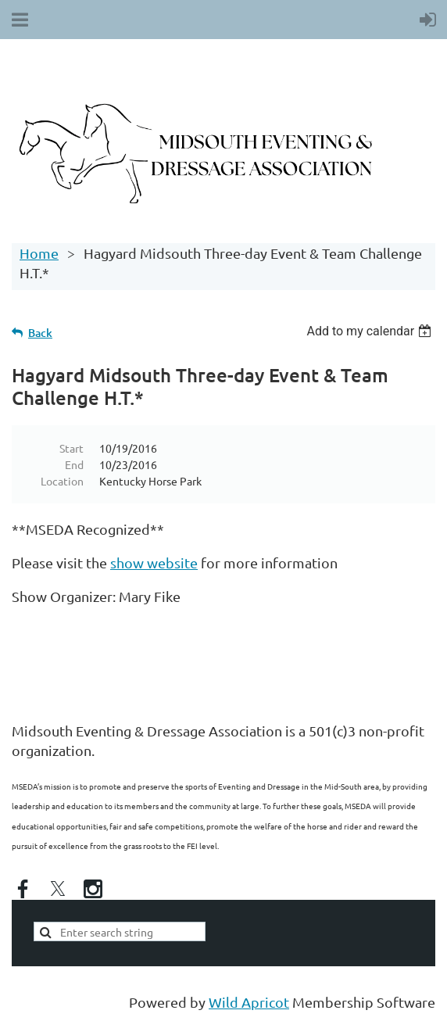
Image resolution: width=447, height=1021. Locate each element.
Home (39, 253)
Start (71, 448)
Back (40, 332)
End (74, 464)
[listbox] (370, 331)
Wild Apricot (249, 1002)
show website (154, 562)
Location (62, 481)
